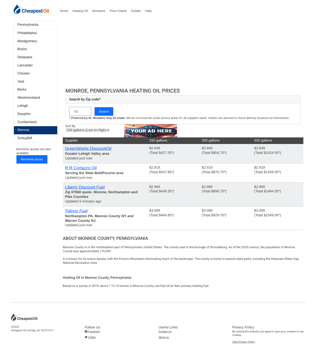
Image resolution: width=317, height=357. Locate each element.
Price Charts (118, 11)
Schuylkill (24, 138)
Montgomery (27, 41)
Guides (136, 11)
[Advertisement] (183, 53)
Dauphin (24, 114)
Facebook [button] (92, 331)
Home (64, 11)
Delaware (24, 57)
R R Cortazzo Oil (81, 168)
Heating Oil (80, 11)
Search (104, 111)
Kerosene (98, 11)
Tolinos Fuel (76, 211)
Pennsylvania (27, 25)
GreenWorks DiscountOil (88, 148)
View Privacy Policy (243, 341)
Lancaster (25, 65)
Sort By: (70, 126)
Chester (23, 73)
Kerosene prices (32, 159)
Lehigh (22, 106)
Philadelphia (27, 33)
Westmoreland (28, 98)
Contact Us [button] (164, 331)
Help (148, 11)
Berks (21, 89)
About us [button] (163, 337)
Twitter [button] (90, 337)
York (20, 82)
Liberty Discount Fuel (85, 187)
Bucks (22, 49)
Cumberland (27, 122)
